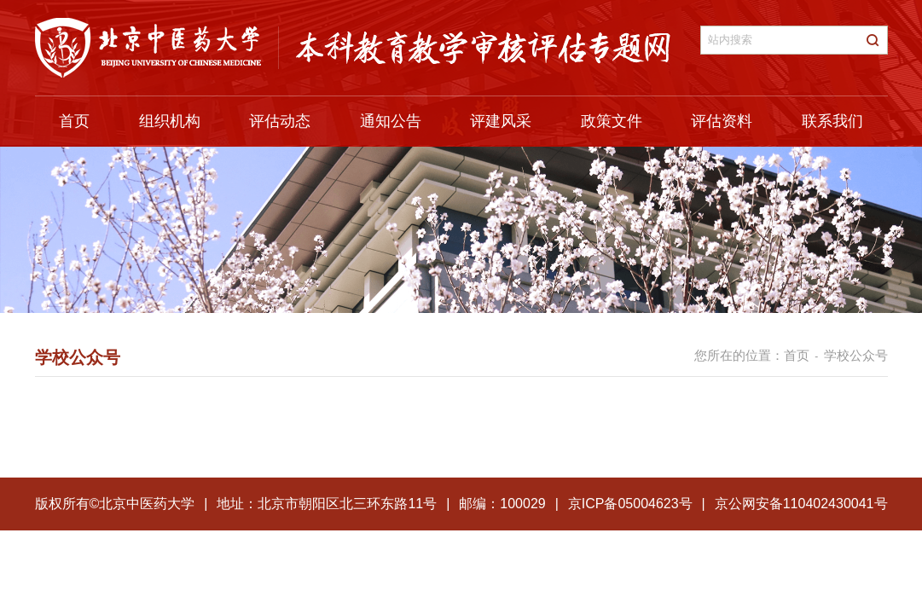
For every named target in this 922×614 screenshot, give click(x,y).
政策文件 (611, 121)
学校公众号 (856, 355)
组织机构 (169, 121)
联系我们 (832, 121)
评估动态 (279, 121)
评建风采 (500, 121)
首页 (74, 121)
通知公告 (390, 121)
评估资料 (721, 121)
